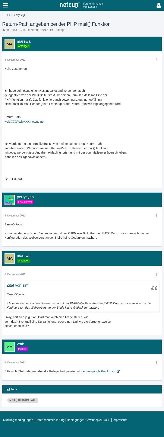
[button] (5, 5)
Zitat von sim (17, 285)
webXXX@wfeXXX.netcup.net (24, 121)
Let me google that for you (98, 371)
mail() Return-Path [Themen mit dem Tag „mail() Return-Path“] (22, 400)
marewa (11, 30)
